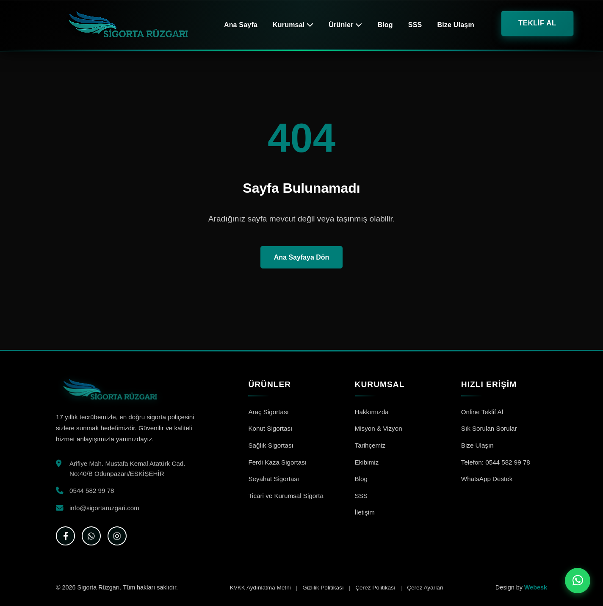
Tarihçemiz (370, 445)
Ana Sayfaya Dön (301, 257)
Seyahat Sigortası (273, 478)
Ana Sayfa (240, 24)
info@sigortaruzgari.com (104, 508)
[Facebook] (65, 535)
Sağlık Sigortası (270, 445)
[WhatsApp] (91, 535)
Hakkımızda (372, 411)
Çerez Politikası (375, 587)
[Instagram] (117, 535)
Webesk (535, 587)
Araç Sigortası (268, 411)
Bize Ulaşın (455, 24)
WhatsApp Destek (487, 478)
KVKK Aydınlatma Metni (260, 587)
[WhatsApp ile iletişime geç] (577, 580)
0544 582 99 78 (91, 491)
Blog (385, 24)
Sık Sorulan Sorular (489, 428)
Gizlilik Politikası (322, 587)
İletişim (365, 512)
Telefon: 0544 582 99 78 (495, 462)
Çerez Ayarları (425, 587)
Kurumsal (293, 24)
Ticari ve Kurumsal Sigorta (286, 495)
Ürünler (345, 24)
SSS (415, 24)
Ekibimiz (367, 462)
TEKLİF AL (537, 23)
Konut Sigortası (270, 428)
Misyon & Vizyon (378, 428)
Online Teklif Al (482, 411)
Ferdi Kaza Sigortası (277, 462)
